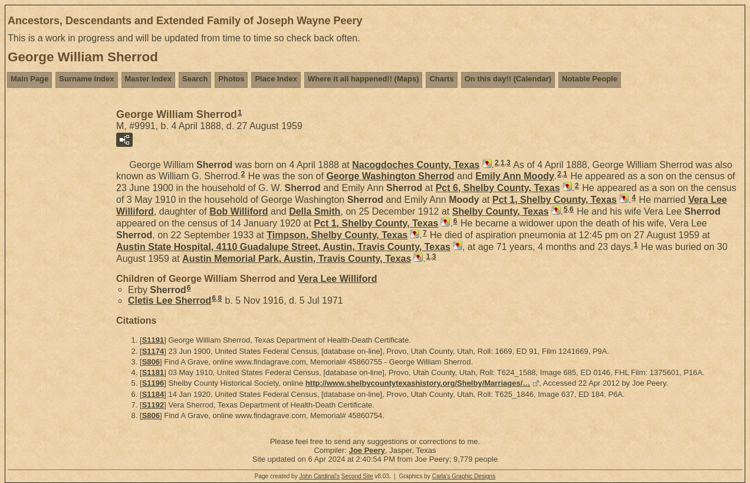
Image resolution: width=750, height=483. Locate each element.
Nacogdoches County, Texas (415, 165)
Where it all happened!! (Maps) (363, 78)
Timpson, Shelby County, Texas (337, 235)
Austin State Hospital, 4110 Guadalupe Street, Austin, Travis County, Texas (283, 247)
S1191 (153, 340)
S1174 (153, 351)
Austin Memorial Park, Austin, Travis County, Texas (296, 259)
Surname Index (86, 78)
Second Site (357, 476)
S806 (151, 361)
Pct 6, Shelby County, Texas (498, 188)
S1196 (153, 383)
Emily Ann (514, 176)
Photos (231, 78)
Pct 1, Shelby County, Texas (554, 200)
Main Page (29, 78)
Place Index (276, 78)
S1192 (153, 404)
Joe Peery (367, 450)
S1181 (153, 372)
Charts (441, 78)
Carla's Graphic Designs (464, 476)
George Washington (390, 176)
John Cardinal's (319, 476)
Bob (238, 211)
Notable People (589, 78)
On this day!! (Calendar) (508, 78)
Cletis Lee (169, 300)
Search (195, 78)
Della (314, 211)
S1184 (153, 394)
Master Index (148, 78)
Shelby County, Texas (500, 211)
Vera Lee (337, 279)
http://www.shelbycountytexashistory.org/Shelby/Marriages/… (417, 383)
